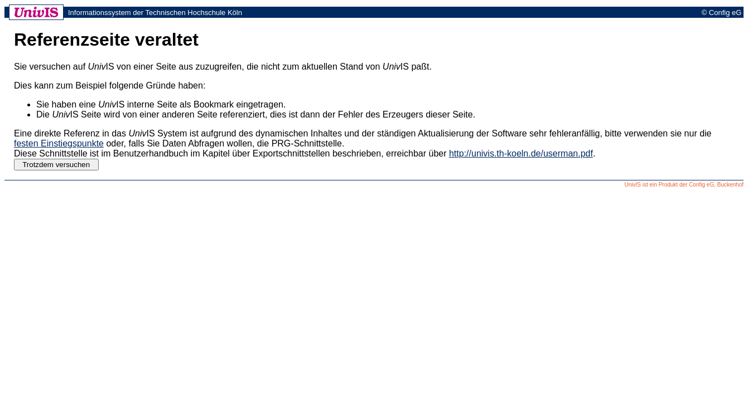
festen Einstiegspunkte (59, 143)
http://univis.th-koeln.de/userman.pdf (521, 153)
